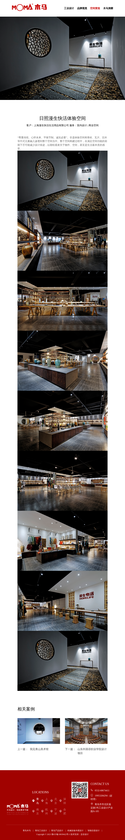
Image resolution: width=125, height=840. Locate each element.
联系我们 (108, 25)
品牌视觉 (82, 8)
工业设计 (69, 8)
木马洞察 (108, 8)
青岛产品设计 (57, 830)
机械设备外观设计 (75, 830)
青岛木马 (27, 830)
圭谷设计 (85, 834)
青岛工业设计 (41, 830)
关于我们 (95, 25)
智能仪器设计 (94, 830)
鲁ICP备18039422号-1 (61, 834)
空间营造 (95, 8)
